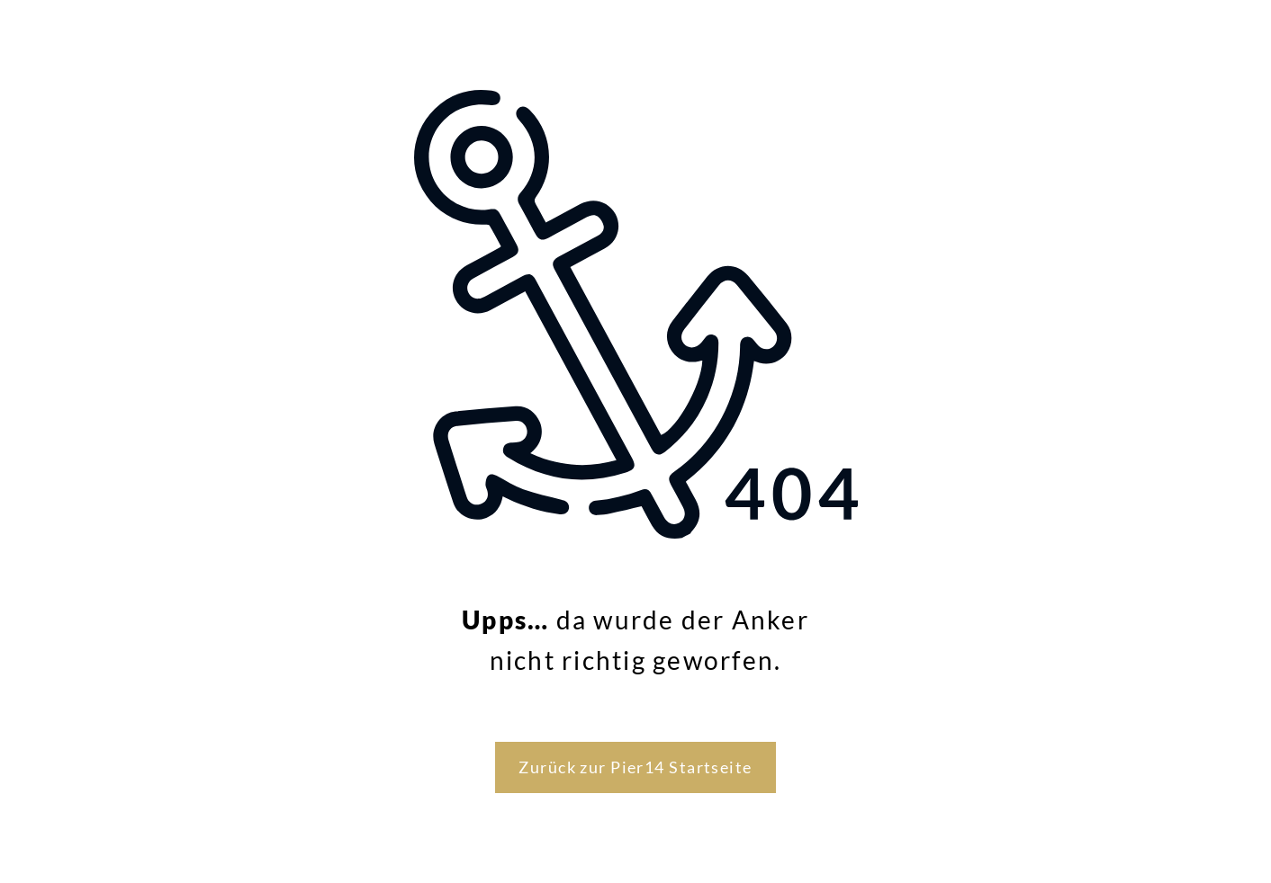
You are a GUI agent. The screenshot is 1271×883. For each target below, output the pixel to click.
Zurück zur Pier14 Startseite (635, 767)
